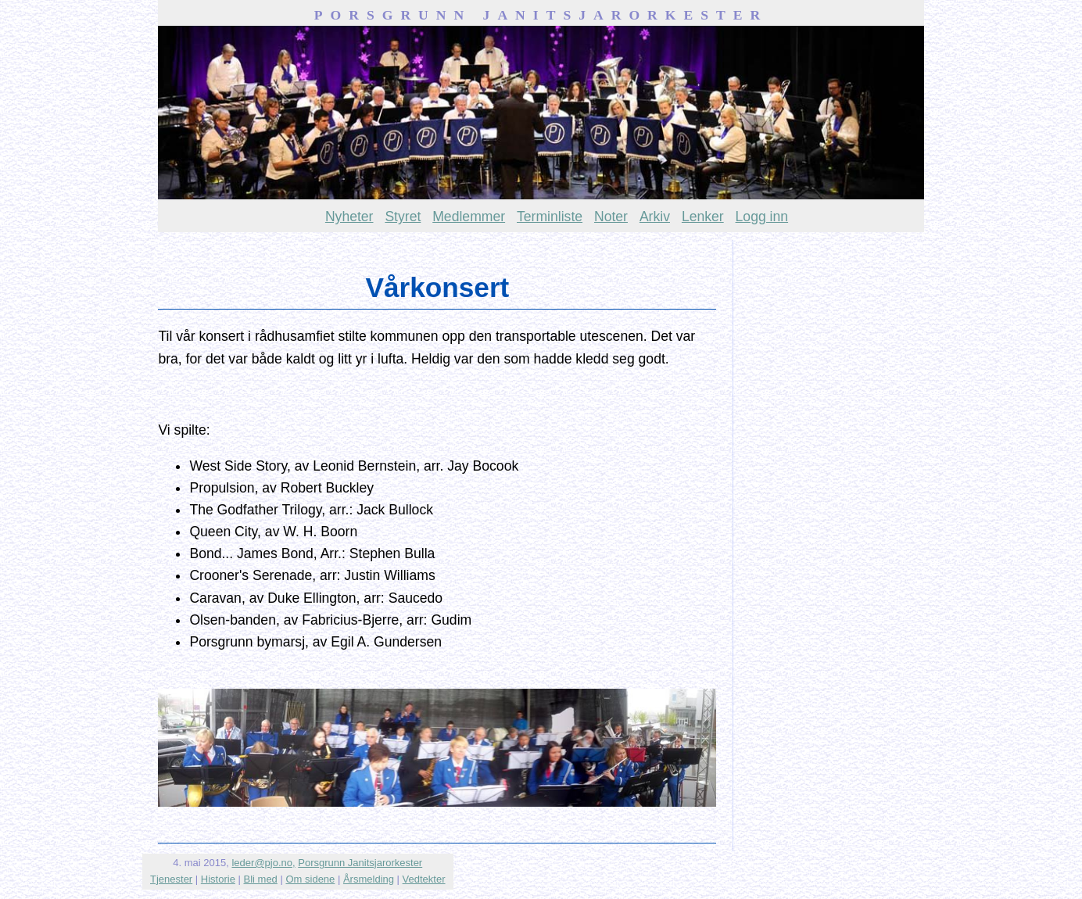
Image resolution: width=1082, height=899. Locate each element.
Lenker (703, 216)
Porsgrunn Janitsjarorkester (360, 863)
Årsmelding (368, 879)
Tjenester (171, 879)
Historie (218, 879)
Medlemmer (468, 216)
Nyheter (349, 216)
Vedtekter (424, 879)
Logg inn (762, 216)
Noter (611, 216)
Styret (403, 216)
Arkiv (655, 216)
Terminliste (549, 216)
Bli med (261, 879)
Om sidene (310, 879)
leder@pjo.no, (263, 863)
